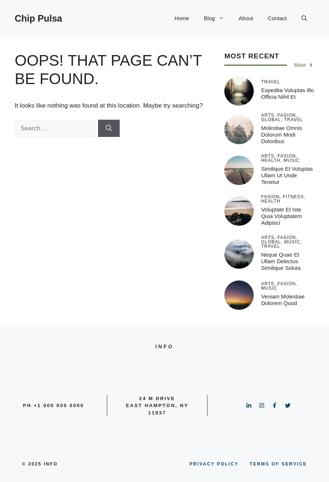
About (246, 18)
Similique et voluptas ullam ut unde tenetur (287, 175)
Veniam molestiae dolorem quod (282, 299)
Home (181, 18)
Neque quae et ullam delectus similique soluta (281, 261)
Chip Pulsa (38, 18)
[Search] (109, 128)
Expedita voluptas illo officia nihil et (287, 93)
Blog (217, 18)
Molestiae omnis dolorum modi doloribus (281, 134)
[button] (304, 18)
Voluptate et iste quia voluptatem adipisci (281, 216)
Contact (277, 18)
